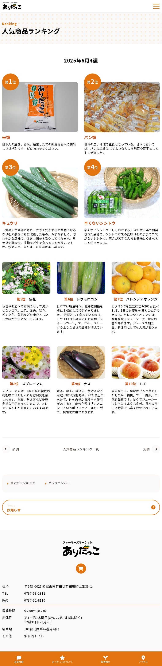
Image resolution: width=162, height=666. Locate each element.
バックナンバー (59, 483)
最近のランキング (23, 483)
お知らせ (14, 507)
